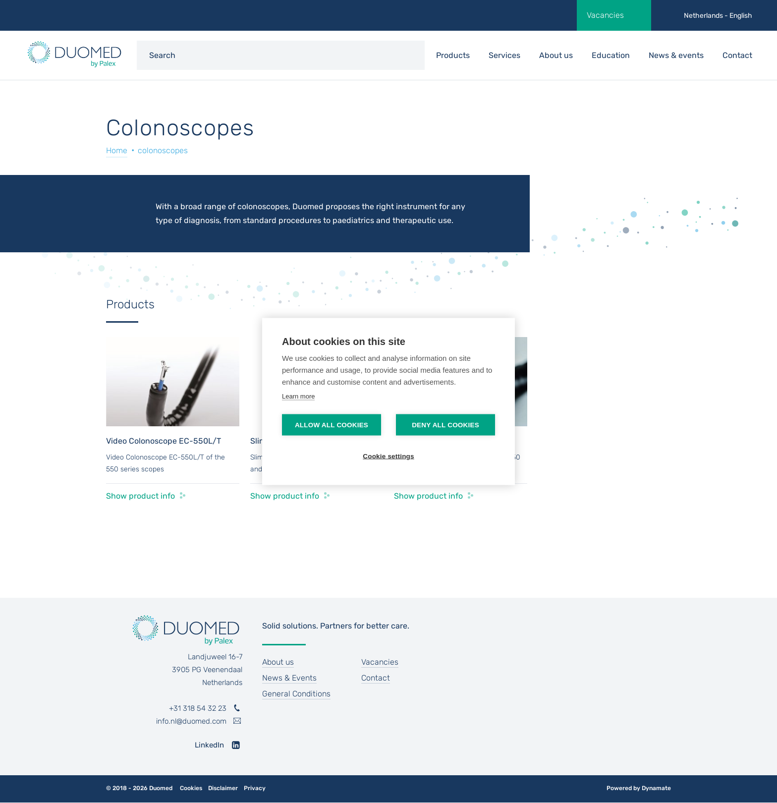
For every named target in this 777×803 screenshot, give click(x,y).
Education (611, 55)
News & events (676, 55)
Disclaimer (223, 788)
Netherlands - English (718, 15)
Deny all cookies (445, 425)
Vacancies (605, 15)
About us (556, 55)
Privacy (255, 788)
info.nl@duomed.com (191, 721)
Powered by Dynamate (639, 788)
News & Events (289, 678)
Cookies (191, 788)
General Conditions (296, 693)
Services (504, 55)
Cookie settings (388, 456)
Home (116, 150)
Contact (737, 55)
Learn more (298, 396)
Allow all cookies (331, 425)
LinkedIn (209, 745)
